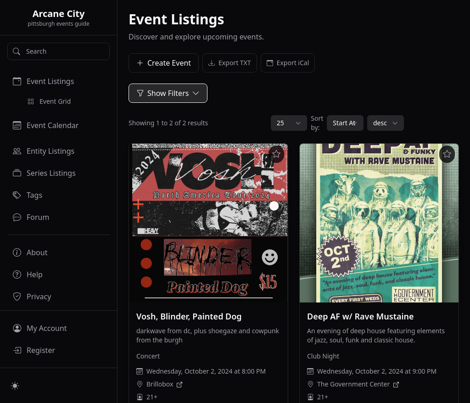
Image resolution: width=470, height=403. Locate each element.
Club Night (323, 356)
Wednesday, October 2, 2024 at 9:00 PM (376, 371)
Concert (148, 356)
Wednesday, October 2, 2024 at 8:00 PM (206, 371)
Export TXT (229, 62)
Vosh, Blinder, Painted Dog (189, 316)
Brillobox (159, 384)
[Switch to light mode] (15, 385)
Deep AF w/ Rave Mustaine (360, 316)
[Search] (58, 51)
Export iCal (288, 62)
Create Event (163, 62)
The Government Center (353, 384)
